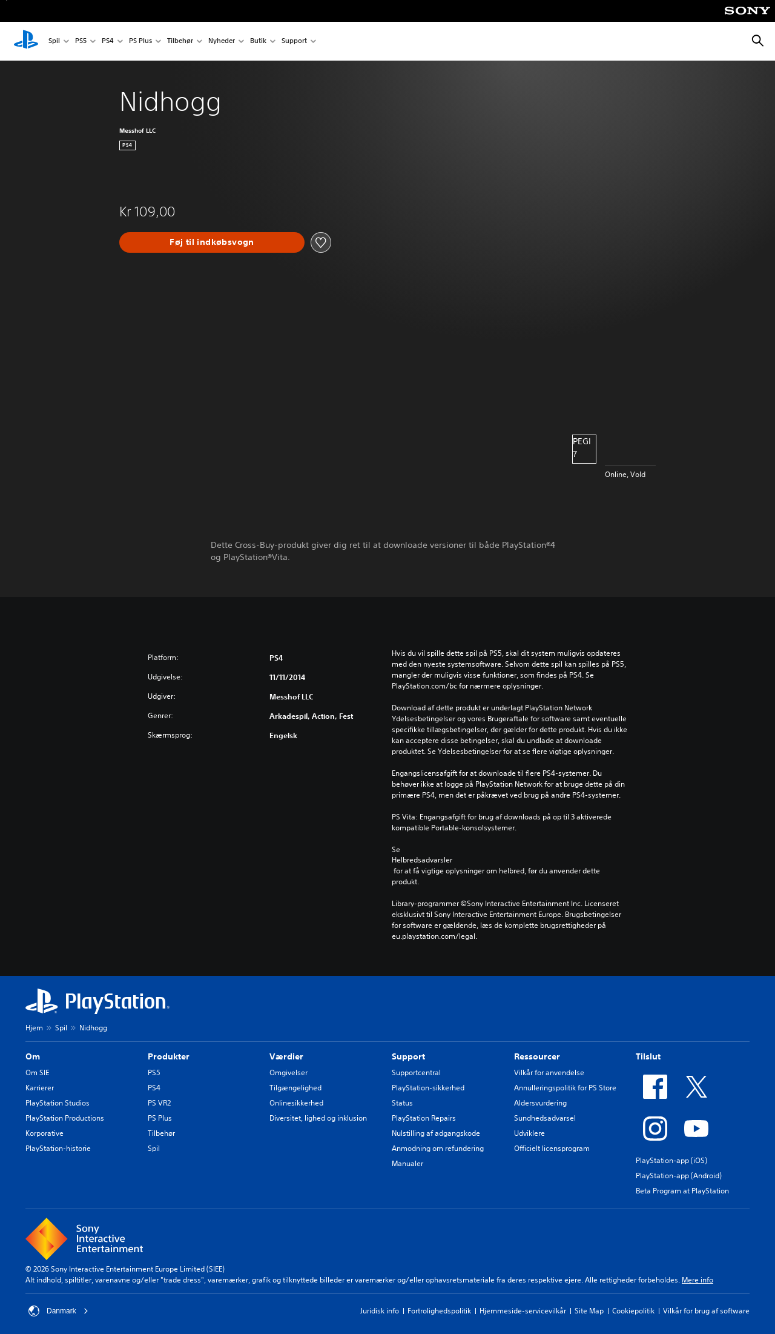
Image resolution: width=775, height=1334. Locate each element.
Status (402, 1103)
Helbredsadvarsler (422, 860)
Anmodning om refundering (438, 1148)
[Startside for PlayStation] (26, 41)
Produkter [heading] (169, 1056)
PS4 (108, 41)
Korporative (44, 1133)
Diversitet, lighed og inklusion (318, 1118)
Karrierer (39, 1087)
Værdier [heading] (286, 1056)
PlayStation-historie (58, 1148)
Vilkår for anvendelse (549, 1072)
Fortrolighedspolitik (439, 1311)
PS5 (81, 41)
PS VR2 (159, 1103)
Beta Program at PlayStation (682, 1191)
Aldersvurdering (540, 1103)
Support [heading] (408, 1056)
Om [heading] (32, 1056)
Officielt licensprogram (552, 1148)
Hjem (34, 1027)
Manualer (407, 1163)
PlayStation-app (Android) (679, 1175)
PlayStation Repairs (424, 1118)
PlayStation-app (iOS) (671, 1160)
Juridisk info (379, 1311)
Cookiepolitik (633, 1311)
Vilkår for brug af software (706, 1311)
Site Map (589, 1311)
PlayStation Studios (57, 1103)
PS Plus (140, 41)
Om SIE (37, 1072)
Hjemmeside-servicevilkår (523, 1311)
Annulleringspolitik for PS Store (565, 1087)
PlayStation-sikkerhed (428, 1087)
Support (294, 41)
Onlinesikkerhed (296, 1103)
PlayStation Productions (64, 1118)
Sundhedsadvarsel (545, 1118)
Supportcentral (416, 1072)
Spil (54, 41)
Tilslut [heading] (648, 1056)
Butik (258, 41)
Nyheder (221, 41)
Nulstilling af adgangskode (436, 1133)
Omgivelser (288, 1072)
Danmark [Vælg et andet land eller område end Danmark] (58, 1310)
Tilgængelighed (295, 1087)
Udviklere (529, 1133)
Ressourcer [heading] (537, 1056)
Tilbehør (180, 41)
